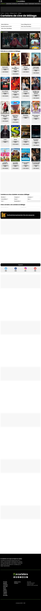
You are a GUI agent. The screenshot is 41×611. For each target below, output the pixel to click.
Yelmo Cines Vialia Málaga (6, 28)
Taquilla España (31, 3)
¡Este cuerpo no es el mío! (36, 116)
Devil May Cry (14, 3)
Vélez (29, 199)
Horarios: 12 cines (26, 93)
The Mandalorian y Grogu (15, 68)
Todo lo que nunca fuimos (36, 68)
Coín (2, 201)
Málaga (19, 13)
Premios (5, 591)
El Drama (25, 91)
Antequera (30, 197)
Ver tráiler (5, 71)
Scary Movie (5, 91)
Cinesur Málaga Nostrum (26, 24)
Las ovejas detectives (15, 163)
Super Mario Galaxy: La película (15, 116)
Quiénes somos (17, 581)
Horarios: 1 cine (26, 166)
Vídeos (4, 589)
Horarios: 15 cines (16, 71)
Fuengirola (17, 197)
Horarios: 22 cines (5, 69)
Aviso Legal (29, 581)
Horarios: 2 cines (26, 142)
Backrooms (5, 67)
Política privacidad (31, 582)
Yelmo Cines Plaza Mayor (26, 26)
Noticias (5, 583)
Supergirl (26, 3)
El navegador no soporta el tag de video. (15, 41)
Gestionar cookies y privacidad (32, 585)
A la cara (26, 139)
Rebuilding (25, 115)
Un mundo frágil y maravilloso (36, 163)
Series (4, 588)
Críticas (5, 593)
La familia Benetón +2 (5, 163)
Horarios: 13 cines (36, 70)
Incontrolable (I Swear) (25, 163)
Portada (2, 13)
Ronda (16, 199)
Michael (26, 67)
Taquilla (5, 592)
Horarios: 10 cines (36, 96)
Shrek (15, 139)
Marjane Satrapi (21, 3)
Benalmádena (17, 201)
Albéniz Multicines (5, 24)
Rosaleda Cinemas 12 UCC (6, 26)
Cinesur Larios (23, 207)
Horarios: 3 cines (26, 118)
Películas (5, 586)
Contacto (16, 583)
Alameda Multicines (4, 207)
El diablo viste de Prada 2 (5, 116)
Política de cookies (30, 584)
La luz (5, 139)
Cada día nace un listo (15, 92)
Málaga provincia (13, 13)
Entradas (5, 595)
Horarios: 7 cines (5, 119)
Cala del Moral (4, 199)
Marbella (3, 197)
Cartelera (7, 13)
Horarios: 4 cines (15, 120)
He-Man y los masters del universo (36, 92)
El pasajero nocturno (36, 140)
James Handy (8, 3)
